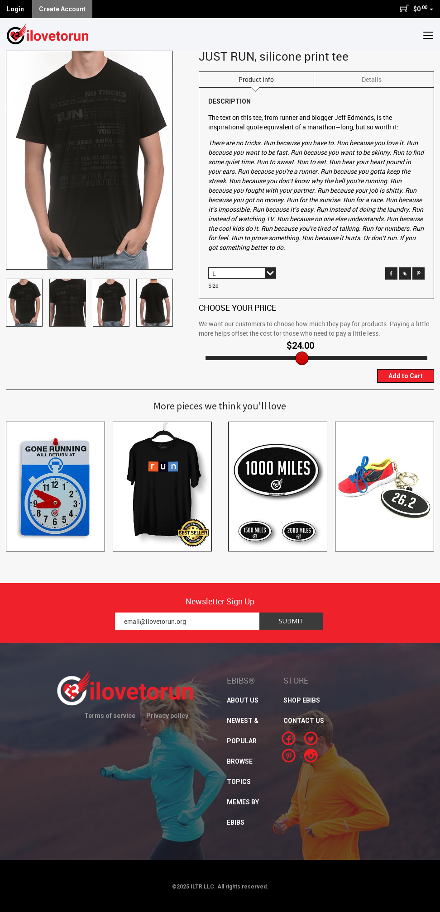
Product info (256, 79)
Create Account (62, 9)
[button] (428, 35)
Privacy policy (167, 715)
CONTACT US (303, 720)
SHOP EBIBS (301, 700)
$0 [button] (416, 9)
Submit (291, 621)
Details (372, 79)
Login (15, 9)
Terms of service (109, 715)
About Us (242, 700)
